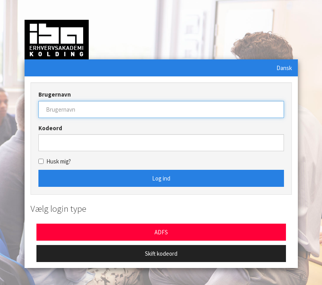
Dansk (284, 68)
